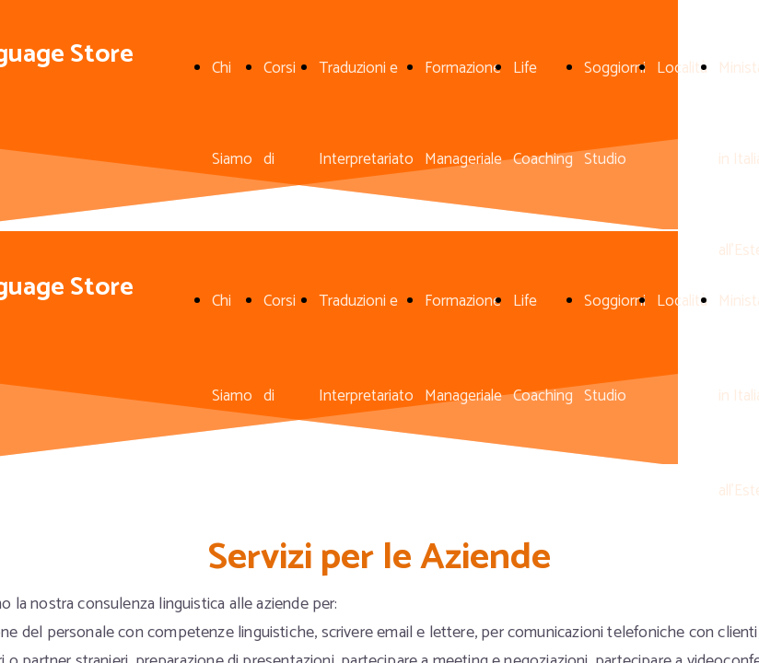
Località (682, 68)
